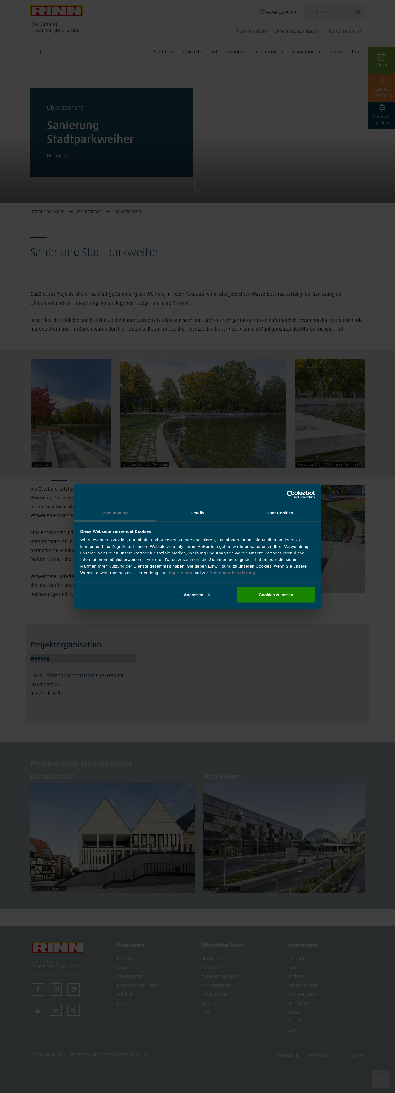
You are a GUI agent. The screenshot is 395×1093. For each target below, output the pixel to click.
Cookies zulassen (276, 594)
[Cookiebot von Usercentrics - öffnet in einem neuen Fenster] (291, 494)
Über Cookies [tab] (279, 513)
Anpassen (197, 594)
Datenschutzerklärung (232, 572)
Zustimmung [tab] (115, 513)
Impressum (181, 572)
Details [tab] (197, 513)
